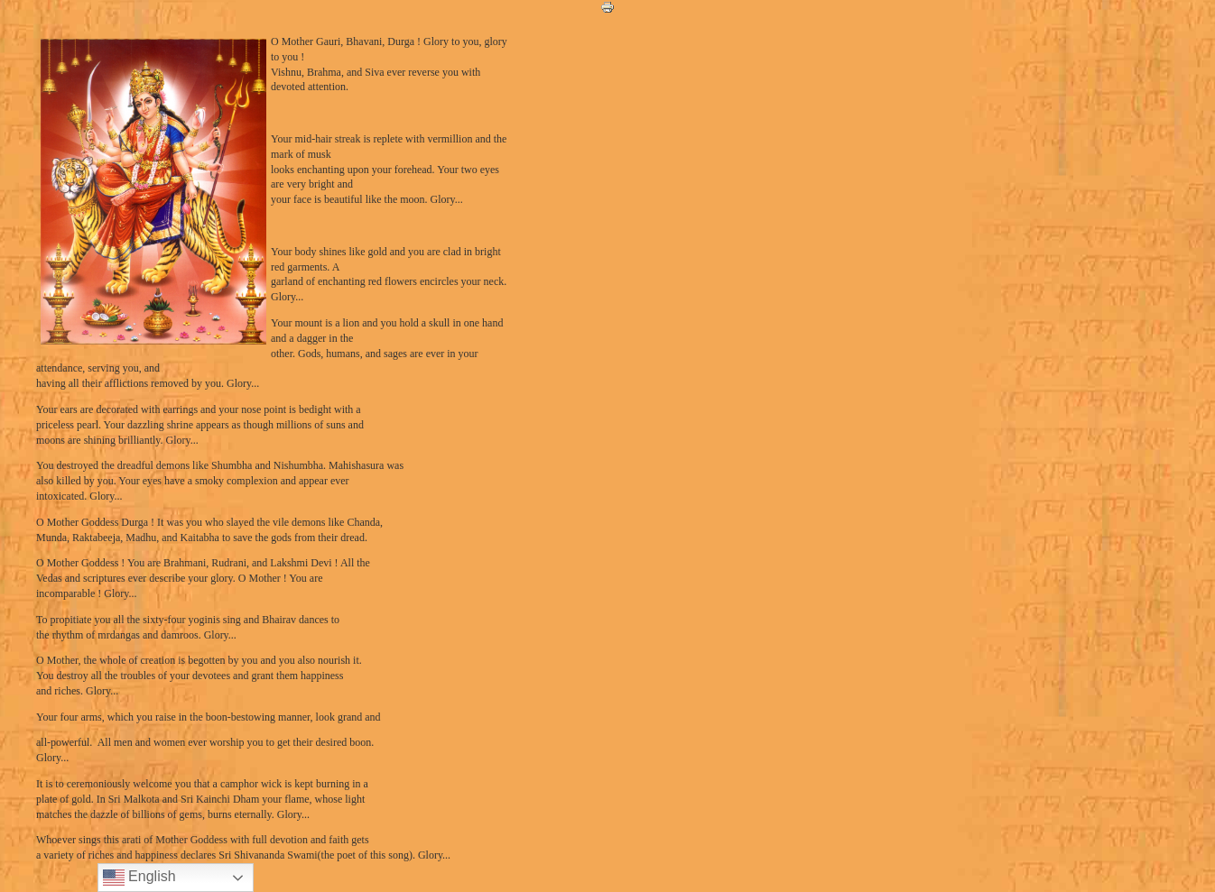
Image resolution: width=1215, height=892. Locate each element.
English (139, 877)
